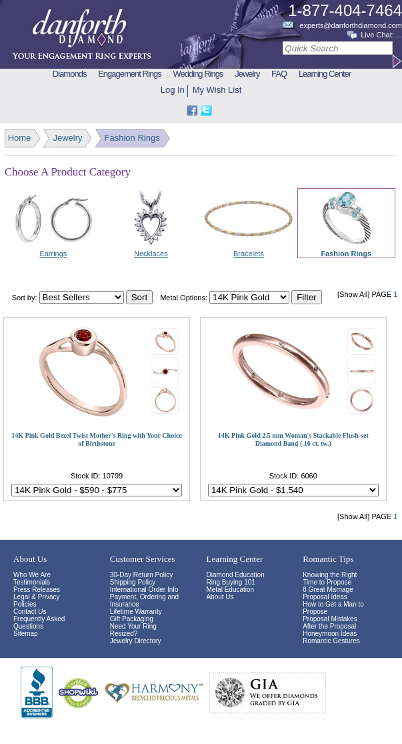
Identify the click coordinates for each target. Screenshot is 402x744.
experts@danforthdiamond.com (350, 25)
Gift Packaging (131, 619)
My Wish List (217, 90)
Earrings (53, 254)
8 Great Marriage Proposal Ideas (328, 593)
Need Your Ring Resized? (133, 630)
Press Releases (36, 589)
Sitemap (25, 633)
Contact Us (29, 611)
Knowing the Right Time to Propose (330, 578)
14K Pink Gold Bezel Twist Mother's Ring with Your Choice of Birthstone (96, 439)
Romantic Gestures (331, 641)
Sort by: (24, 298)
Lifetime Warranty (136, 611)
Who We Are (32, 575)
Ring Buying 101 (230, 582)
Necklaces (151, 254)
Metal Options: (183, 298)
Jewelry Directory (135, 641)
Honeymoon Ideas (330, 633)
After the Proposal (329, 626)
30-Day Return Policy (141, 575)
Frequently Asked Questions (39, 622)
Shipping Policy (132, 582)
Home (19, 138)
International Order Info (144, 589)
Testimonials (31, 582)
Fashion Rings (132, 138)
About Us (219, 597)
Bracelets (248, 254)
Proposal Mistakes (330, 619)
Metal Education (230, 589)
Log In (173, 90)
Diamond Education (235, 575)
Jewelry (67, 138)
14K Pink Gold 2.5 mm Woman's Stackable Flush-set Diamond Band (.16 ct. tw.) (293, 439)
